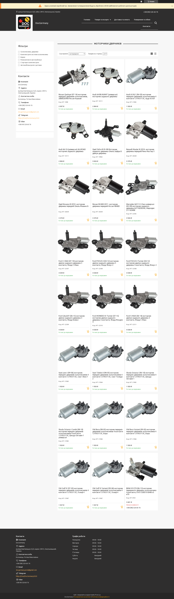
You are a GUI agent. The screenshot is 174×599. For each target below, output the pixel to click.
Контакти (146, 26)
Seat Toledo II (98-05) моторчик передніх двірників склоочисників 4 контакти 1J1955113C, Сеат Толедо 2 (107, 376)
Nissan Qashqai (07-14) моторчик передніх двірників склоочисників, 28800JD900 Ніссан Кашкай (73, 96)
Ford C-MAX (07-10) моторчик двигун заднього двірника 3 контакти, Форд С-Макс (71, 263)
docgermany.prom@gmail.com (28, 112)
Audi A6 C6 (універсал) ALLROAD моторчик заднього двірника (72, 150)
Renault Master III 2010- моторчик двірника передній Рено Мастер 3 (140, 150)
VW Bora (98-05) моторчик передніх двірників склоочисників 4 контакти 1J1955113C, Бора (107, 431)
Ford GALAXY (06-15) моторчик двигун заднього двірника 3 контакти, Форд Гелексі (72, 318)
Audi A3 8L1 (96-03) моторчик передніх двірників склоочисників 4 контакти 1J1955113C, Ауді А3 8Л (141, 96)
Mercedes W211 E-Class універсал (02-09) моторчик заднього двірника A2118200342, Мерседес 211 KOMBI (140, 207)
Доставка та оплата (122, 20)
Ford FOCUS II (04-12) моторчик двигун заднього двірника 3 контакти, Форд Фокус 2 (105, 263)
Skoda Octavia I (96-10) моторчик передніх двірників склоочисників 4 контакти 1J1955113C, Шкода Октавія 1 (141, 376)
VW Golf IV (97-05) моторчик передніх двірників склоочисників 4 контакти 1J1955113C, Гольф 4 (74, 490)
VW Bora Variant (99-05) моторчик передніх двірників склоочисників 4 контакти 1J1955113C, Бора (141, 431)
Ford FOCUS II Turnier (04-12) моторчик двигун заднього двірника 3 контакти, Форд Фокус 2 (141, 263)
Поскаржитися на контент (82, 597)
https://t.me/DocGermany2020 (28, 118)
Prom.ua (98, 595)
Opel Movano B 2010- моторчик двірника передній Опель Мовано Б (73, 205)
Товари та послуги (102, 20)
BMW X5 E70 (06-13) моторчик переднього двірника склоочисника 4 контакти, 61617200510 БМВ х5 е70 (141, 491)
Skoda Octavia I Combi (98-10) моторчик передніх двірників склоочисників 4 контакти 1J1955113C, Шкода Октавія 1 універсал (71, 433)
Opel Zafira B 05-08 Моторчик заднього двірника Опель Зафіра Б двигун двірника (107, 151)
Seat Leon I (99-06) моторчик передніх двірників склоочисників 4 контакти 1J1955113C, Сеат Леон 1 (74, 375)
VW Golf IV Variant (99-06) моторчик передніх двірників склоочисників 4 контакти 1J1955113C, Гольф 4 (107, 490)
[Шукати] (155, 23)
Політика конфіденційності (101, 597)
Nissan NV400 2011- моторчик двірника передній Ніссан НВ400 (106, 205)
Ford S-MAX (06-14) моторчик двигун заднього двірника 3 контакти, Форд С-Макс (138, 318)
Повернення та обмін (142, 20)
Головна (87, 20)
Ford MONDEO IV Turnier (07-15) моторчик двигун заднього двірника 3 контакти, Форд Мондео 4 (107, 319)
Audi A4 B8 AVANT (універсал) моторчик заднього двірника (105, 95)
